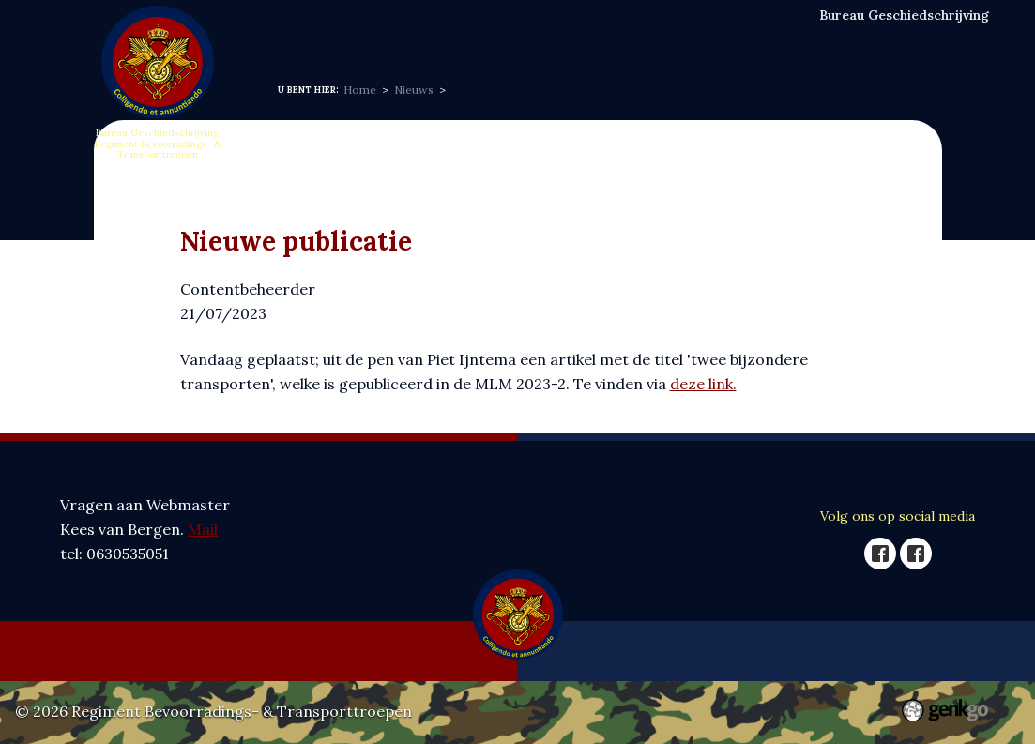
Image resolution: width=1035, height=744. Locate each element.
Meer (810, 39)
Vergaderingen (550, 37)
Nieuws (450, 37)
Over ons (372, 37)
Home (300, 37)
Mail (203, 529)
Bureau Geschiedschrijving (904, 15)
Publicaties (731, 37)
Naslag (648, 37)
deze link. (703, 383)
